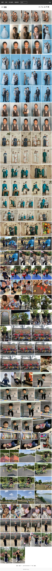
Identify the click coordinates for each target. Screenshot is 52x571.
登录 (50, 2)
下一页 (32, 565)
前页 (20, 565)
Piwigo (28, 569)
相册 (2, 2)
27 (24, 565)
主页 (2, 7)
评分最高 (11, 2)
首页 (17, 565)
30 (28, 565)
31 (29, 565)
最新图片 (17, 2)
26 (23, 565)
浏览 (6, 2)
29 (26, 565)
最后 (35, 565)
